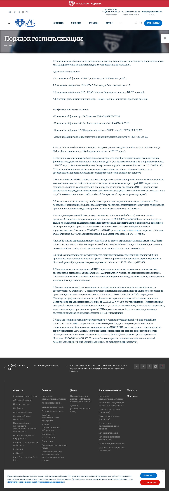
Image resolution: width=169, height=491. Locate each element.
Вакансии (18, 449)
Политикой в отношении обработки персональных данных (36, 482)
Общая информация (22, 400)
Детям (73, 390)
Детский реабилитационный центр (80, 408)
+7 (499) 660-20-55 (131, 13)
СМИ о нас (18, 453)
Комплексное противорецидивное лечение (109, 426)
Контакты (132, 396)
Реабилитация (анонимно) (112, 444)
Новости (132, 390)
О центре (18, 390)
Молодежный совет (22, 412)
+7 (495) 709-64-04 (111, 13)
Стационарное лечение (53, 407)
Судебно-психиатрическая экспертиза (50, 418)
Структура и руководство (25, 396)
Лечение (46, 390)
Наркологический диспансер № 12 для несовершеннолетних (80, 399)
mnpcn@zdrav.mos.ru (152, 12)
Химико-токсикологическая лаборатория (51, 427)
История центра (21, 404)
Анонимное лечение (52, 403)
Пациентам (47, 441)
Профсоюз (18, 408)
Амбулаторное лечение (53, 411)
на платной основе (128, 230)
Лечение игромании (108, 433)
